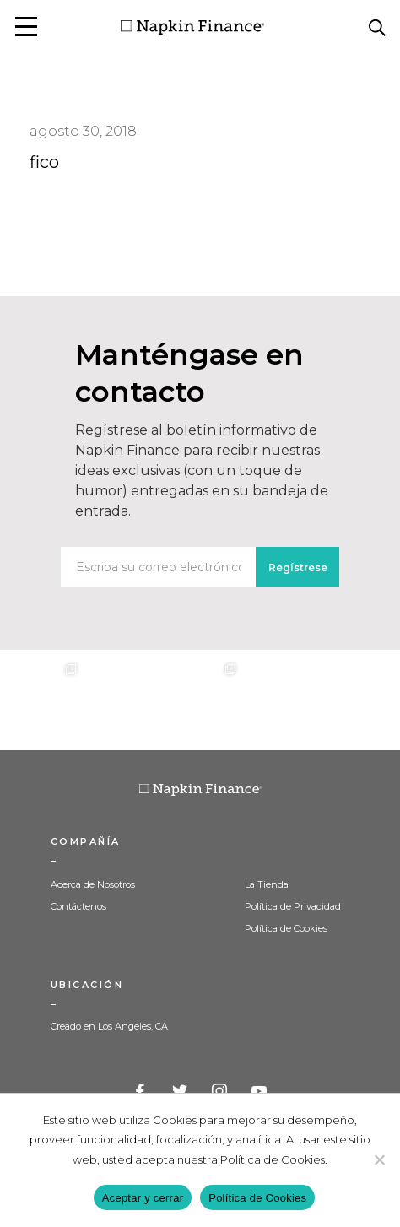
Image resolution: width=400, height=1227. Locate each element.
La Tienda (267, 884)
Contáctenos (78, 906)
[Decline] (378, 1159)
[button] (26, 26)
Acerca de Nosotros (93, 884)
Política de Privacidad (293, 906)
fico (44, 162)
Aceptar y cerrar (142, 1198)
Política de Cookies (286, 928)
